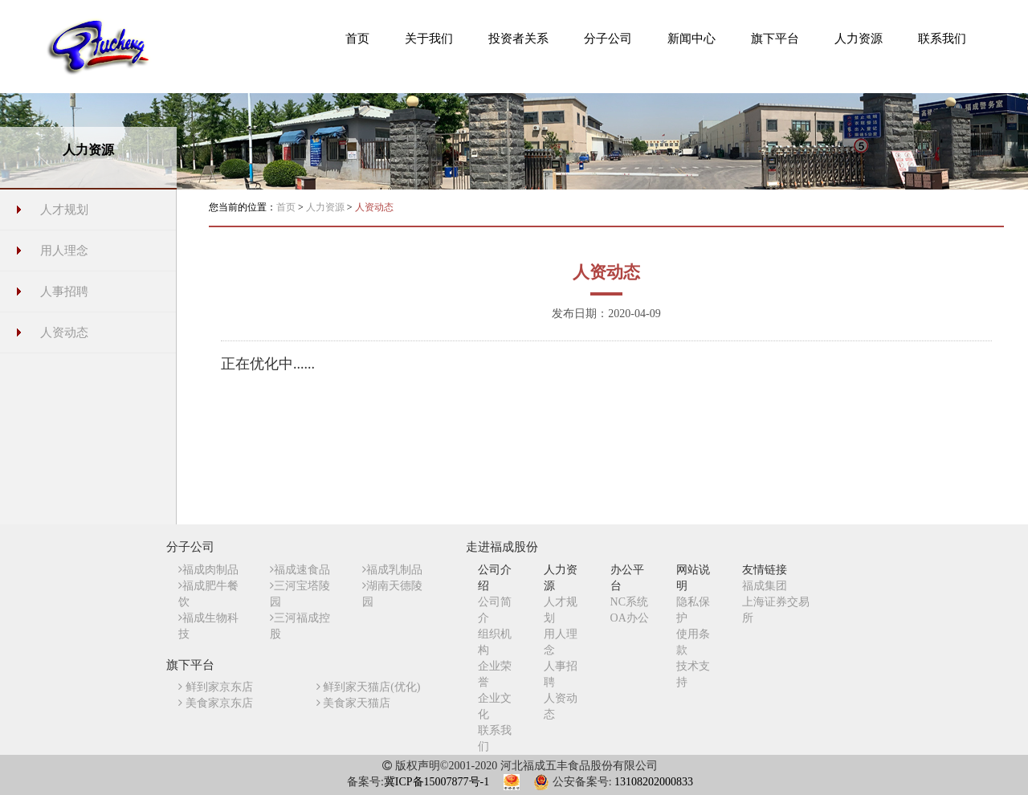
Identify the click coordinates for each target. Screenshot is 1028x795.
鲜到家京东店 (215, 687)
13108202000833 (653, 782)
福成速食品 (300, 570)
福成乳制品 (392, 570)
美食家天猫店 (353, 703)
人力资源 (326, 207)
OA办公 (629, 618)
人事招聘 (64, 291)
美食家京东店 (215, 703)
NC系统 (629, 602)
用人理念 (64, 250)
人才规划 (64, 209)
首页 (286, 207)
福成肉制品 (208, 570)
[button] (429, 38)
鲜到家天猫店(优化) (368, 687)
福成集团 (764, 586)
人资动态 (64, 332)
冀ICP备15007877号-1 (436, 782)
